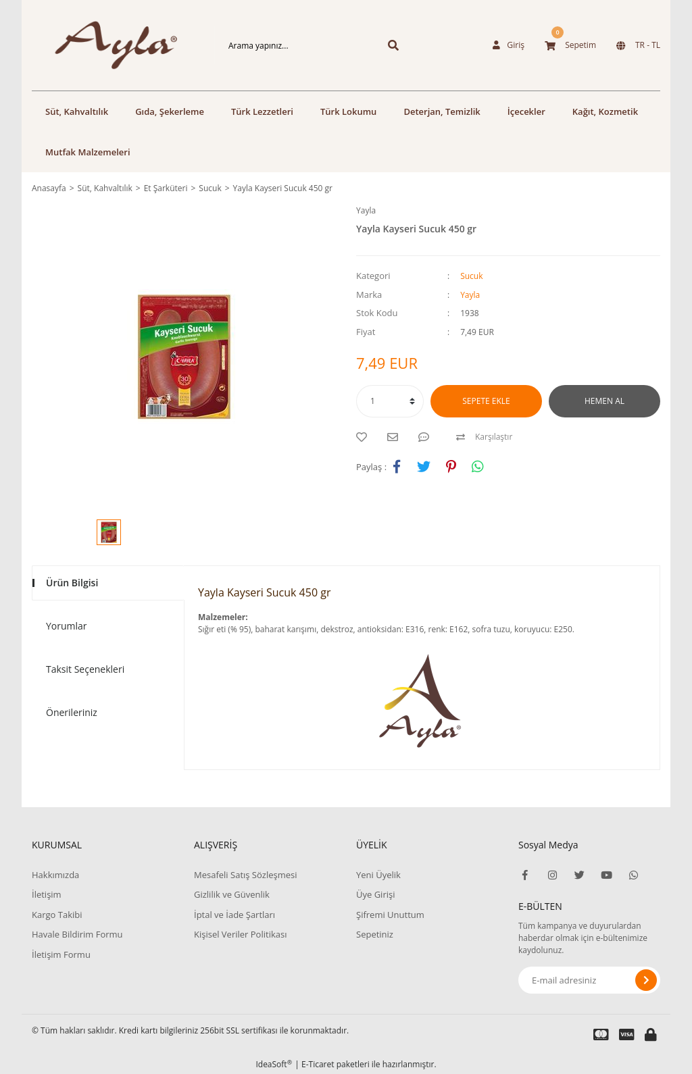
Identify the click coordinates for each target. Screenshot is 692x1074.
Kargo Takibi (57, 915)
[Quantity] (390, 401)
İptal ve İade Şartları (234, 915)
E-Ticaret (318, 1064)
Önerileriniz (71, 712)
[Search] (292, 45)
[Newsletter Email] (589, 980)
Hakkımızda (55, 875)
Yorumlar (66, 625)
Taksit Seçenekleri (85, 669)
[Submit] (646, 980)
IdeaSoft (273, 1064)
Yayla (366, 210)
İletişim (46, 894)
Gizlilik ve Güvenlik (232, 894)
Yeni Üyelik (378, 875)
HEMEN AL (604, 401)
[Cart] (570, 45)
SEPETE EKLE (486, 401)
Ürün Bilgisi (72, 582)
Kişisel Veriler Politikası (240, 934)
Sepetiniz (374, 934)
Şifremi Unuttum (390, 915)
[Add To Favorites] (365, 437)
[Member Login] (508, 45)
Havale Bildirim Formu (77, 934)
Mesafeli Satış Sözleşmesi (245, 875)
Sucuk (471, 276)
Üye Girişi (375, 894)
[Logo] (103, 45)
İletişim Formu (61, 954)
